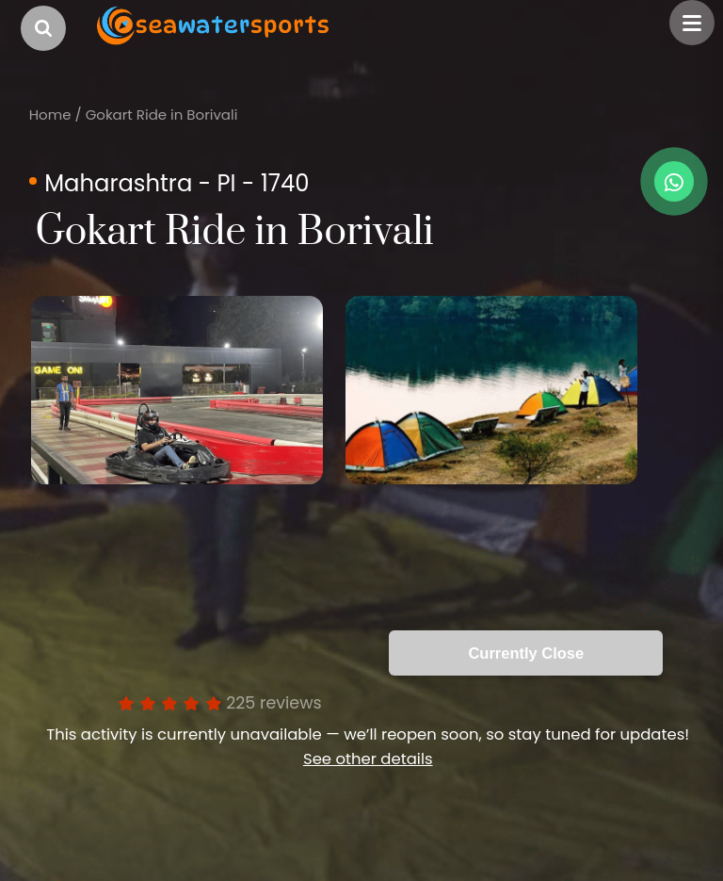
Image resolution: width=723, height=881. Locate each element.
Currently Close (526, 652)
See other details (368, 759)
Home (50, 114)
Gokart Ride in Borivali (162, 114)
